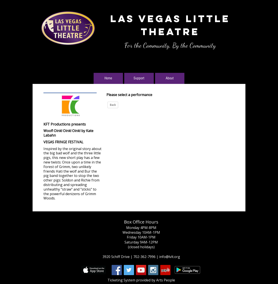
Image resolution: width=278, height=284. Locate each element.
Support (139, 78)
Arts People (165, 280)
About (170, 78)
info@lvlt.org (169, 256)
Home (108, 78)
